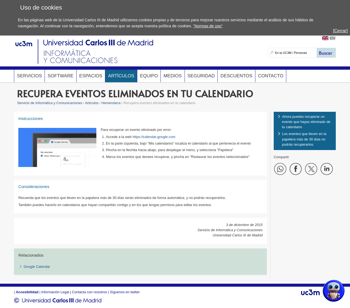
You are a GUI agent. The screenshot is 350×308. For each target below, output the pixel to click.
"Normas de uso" (208, 26)
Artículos (121, 75)
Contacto (271, 75)
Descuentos (236, 75)
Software (60, 75)
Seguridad (201, 75)
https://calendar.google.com (154, 137)
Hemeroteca (111, 103)
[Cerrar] (340, 30)
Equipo (149, 75)
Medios (173, 75)
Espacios (91, 75)
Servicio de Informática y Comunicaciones (49, 103)
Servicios (29, 75)
